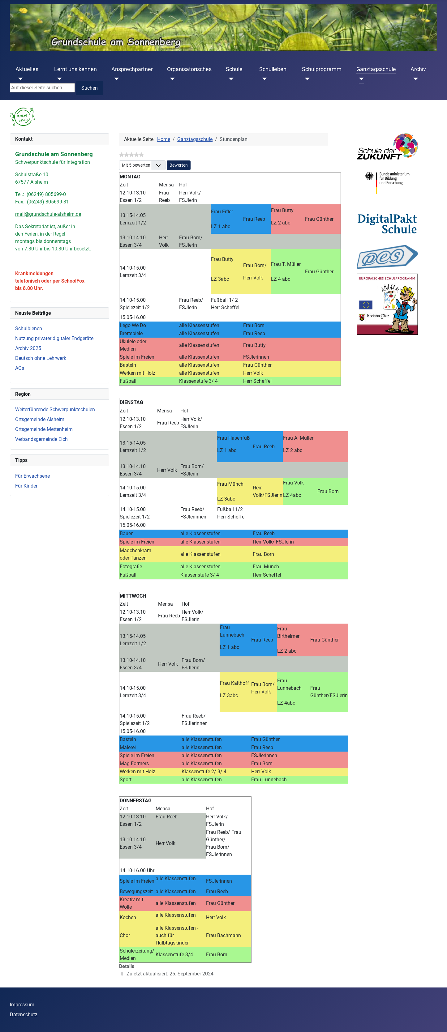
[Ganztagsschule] (360, 79)
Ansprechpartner (132, 69)
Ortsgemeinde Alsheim (39, 419)
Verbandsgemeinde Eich (41, 439)
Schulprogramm (322, 69)
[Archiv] (414, 79)
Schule (234, 69)
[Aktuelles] (19, 79)
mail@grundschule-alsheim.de (48, 214)
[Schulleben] (263, 79)
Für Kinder (26, 486)
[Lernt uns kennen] (58, 79)
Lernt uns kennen (75, 69)
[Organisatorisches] (171, 79)
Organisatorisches (189, 69)
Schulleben (272, 69)
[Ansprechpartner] (115, 79)
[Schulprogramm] (306, 79)
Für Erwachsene (32, 476)
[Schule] (230, 79)
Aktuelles (26, 69)
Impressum (22, 1005)
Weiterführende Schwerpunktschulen (55, 409)
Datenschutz (23, 1014)
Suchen (89, 88)
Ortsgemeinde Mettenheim (44, 429)
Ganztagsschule (376, 69)
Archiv (418, 69)
